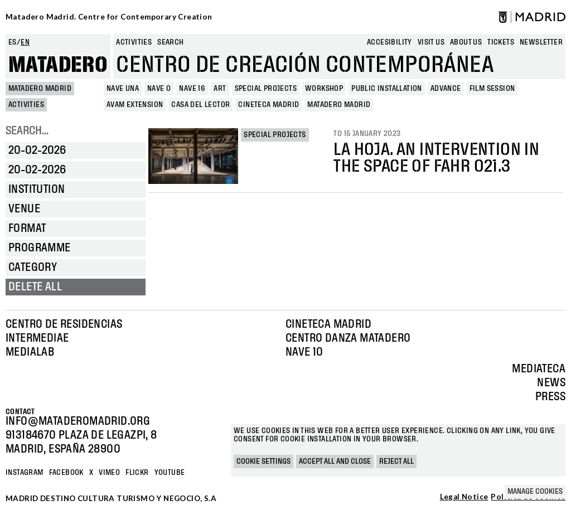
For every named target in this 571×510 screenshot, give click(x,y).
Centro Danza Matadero (348, 338)
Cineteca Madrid (328, 324)
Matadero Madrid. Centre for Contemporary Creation (109, 16)
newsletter (541, 42)
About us (466, 42)
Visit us (431, 42)
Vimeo (109, 473)
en (25, 42)
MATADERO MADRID (39, 89)
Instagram (24, 473)
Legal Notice (464, 497)
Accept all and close (335, 461)
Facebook (66, 473)
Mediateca (538, 369)
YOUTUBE (169, 473)
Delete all (35, 287)
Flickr (136, 473)
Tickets (500, 42)
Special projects (275, 135)
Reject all (396, 461)
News (551, 382)
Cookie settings (263, 461)
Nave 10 (304, 352)
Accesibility (389, 42)
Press (550, 396)
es (12, 42)
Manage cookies (535, 492)
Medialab (30, 352)
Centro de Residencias (64, 324)
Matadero (58, 65)
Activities (134, 42)
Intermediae (37, 338)
